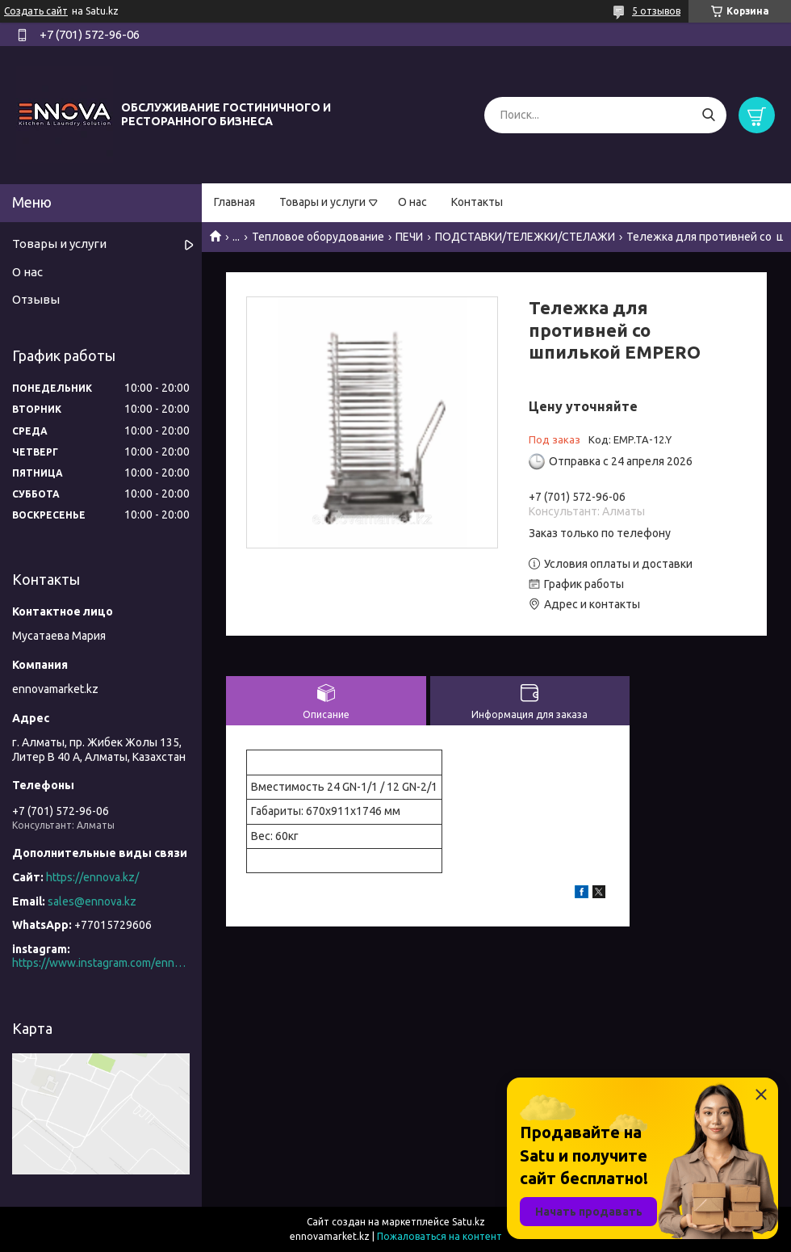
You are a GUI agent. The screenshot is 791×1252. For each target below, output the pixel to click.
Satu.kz (468, 1221)
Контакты (477, 201)
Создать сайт (36, 11)
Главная (234, 201)
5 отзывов (656, 11)
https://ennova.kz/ (92, 877)
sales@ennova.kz (92, 901)
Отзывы (36, 299)
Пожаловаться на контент (439, 1236)
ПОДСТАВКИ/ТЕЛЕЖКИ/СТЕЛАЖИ (525, 236)
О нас (412, 201)
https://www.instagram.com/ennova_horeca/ (101, 962)
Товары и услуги (322, 201)
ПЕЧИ (409, 236)
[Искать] (708, 115)
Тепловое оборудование (318, 236)
